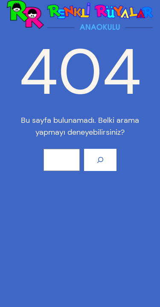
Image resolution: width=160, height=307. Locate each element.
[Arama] (100, 160)
